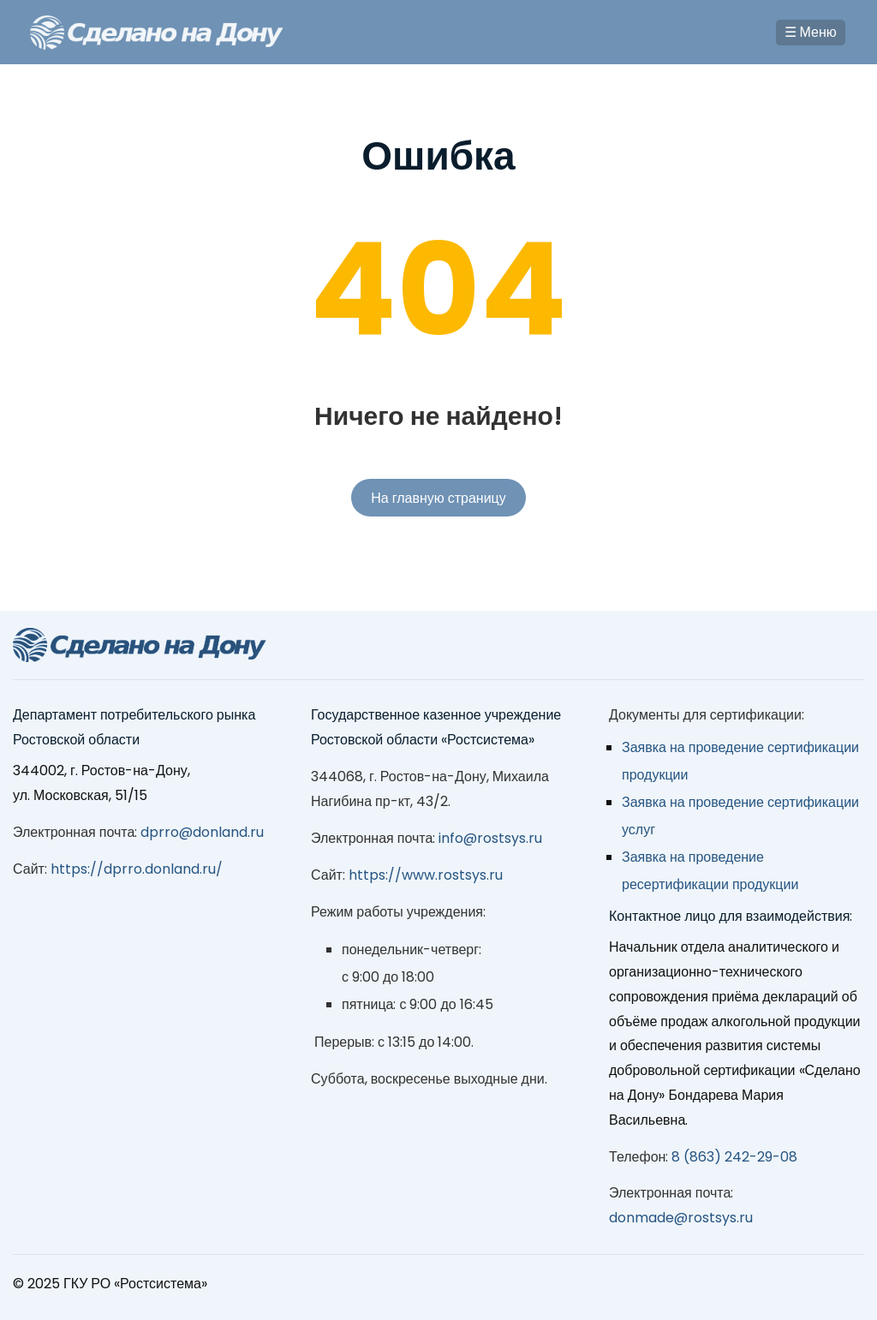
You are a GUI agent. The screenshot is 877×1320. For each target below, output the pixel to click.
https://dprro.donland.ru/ (137, 869)
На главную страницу (438, 498)
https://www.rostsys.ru (426, 875)
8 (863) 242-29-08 (734, 1157)
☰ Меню (811, 32)
